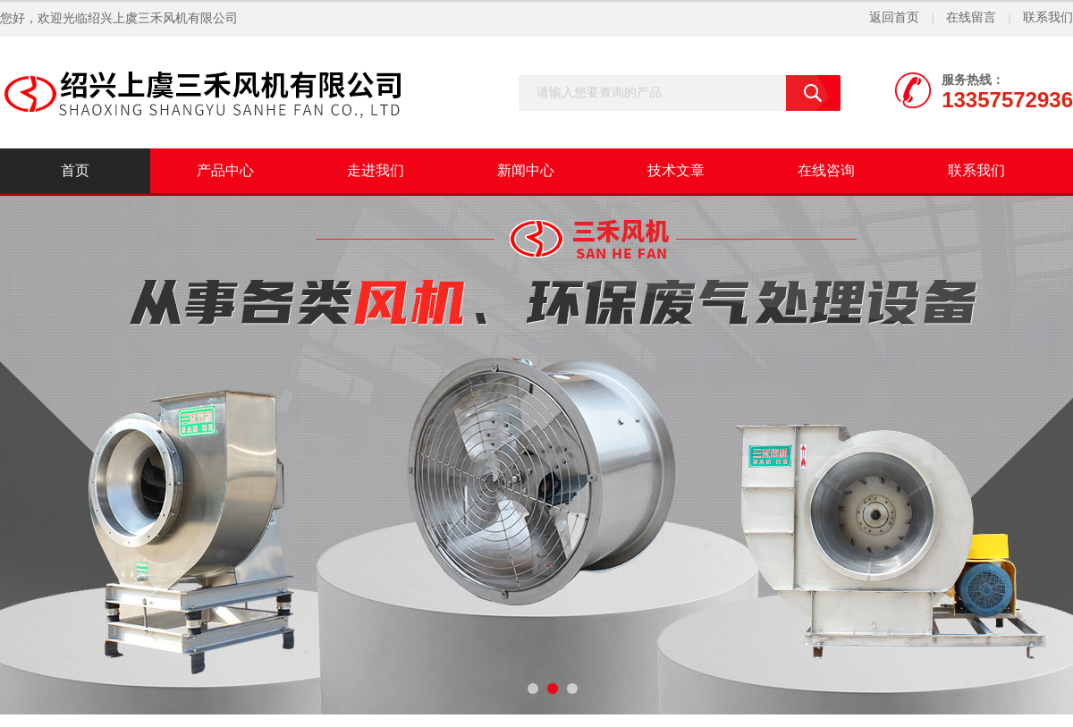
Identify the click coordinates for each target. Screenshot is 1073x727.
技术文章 (676, 170)
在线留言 (971, 17)
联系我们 (1048, 17)
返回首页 (894, 17)
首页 (75, 170)
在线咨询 (826, 170)
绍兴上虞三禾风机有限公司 (163, 18)
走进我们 (375, 170)
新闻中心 (525, 170)
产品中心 (225, 170)
